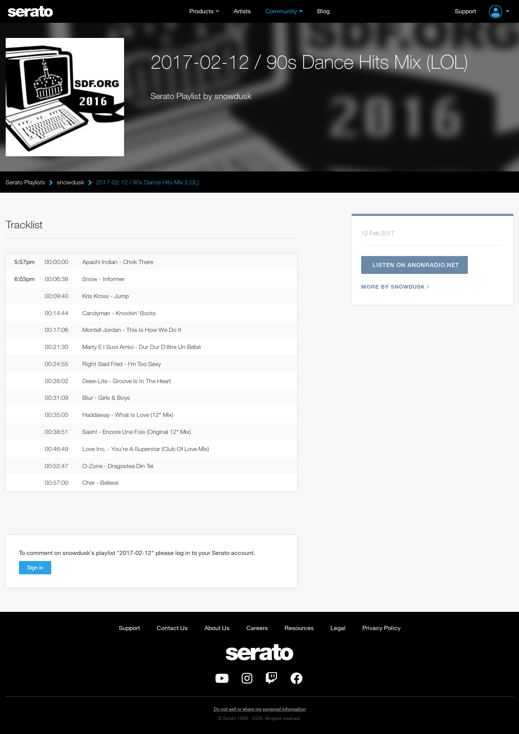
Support (465, 10)
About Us (217, 627)
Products (201, 10)
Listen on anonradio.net (416, 264)
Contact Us (172, 627)
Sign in (35, 567)
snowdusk (70, 182)
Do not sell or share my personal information (260, 709)
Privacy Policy (381, 627)
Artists (242, 10)
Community (281, 10)
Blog (323, 10)
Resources (299, 627)
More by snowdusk (394, 286)
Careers (257, 627)
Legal (338, 627)
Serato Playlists (25, 182)
